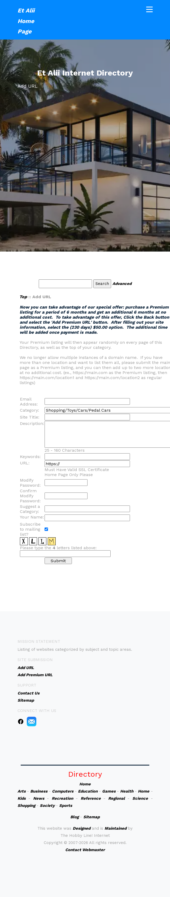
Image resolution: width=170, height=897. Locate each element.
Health (126, 791)
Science (140, 798)
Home (85, 784)
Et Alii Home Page (26, 20)
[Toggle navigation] (149, 8)
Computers (62, 791)
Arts (22, 791)
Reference (91, 798)
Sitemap (91, 817)
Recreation (62, 798)
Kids (22, 798)
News (38, 798)
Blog (74, 817)
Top (23, 296)
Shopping (26, 805)
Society (47, 805)
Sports (65, 805)
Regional (116, 798)
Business (38, 791)
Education (88, 791)
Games (109, 791)
